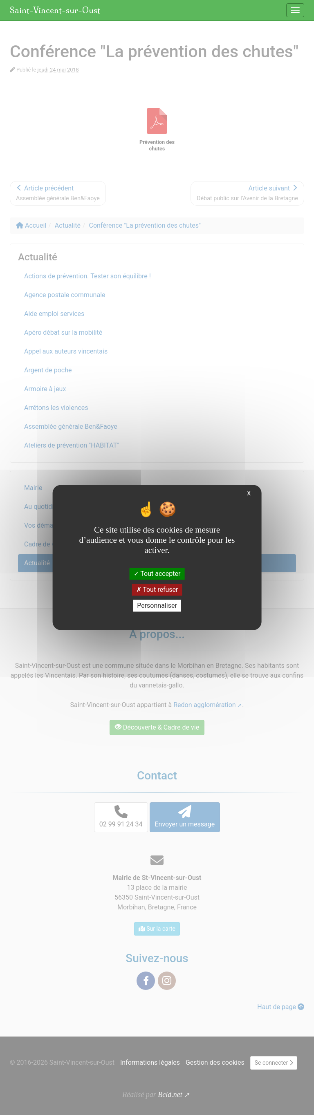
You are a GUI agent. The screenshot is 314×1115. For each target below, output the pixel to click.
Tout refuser (157, 589)
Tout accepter (157, 574)
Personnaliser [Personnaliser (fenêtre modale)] (157, 605)
